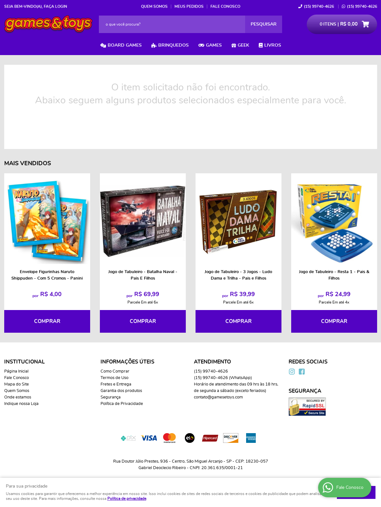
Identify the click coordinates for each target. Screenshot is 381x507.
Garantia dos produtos (121, 391)
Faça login (55, 6)
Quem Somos (154, 6)
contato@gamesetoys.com (218, 397)
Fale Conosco (225, 6)
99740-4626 (319, 6)
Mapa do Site (16, 384)
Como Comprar (115, 371)
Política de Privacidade (122, 404)
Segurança (111, 397)
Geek (243, 45)
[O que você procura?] (263, 24)
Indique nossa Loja (21, 404)
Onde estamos (17, 397)
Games (214, 45)
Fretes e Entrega (116, 384)
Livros (272, 45)
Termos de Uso (114, 378)
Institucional (24, 361)
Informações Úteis (127, 361)
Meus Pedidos (189, 6)
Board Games (125, 45)
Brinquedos (173, 45)
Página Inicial (16, 371)
